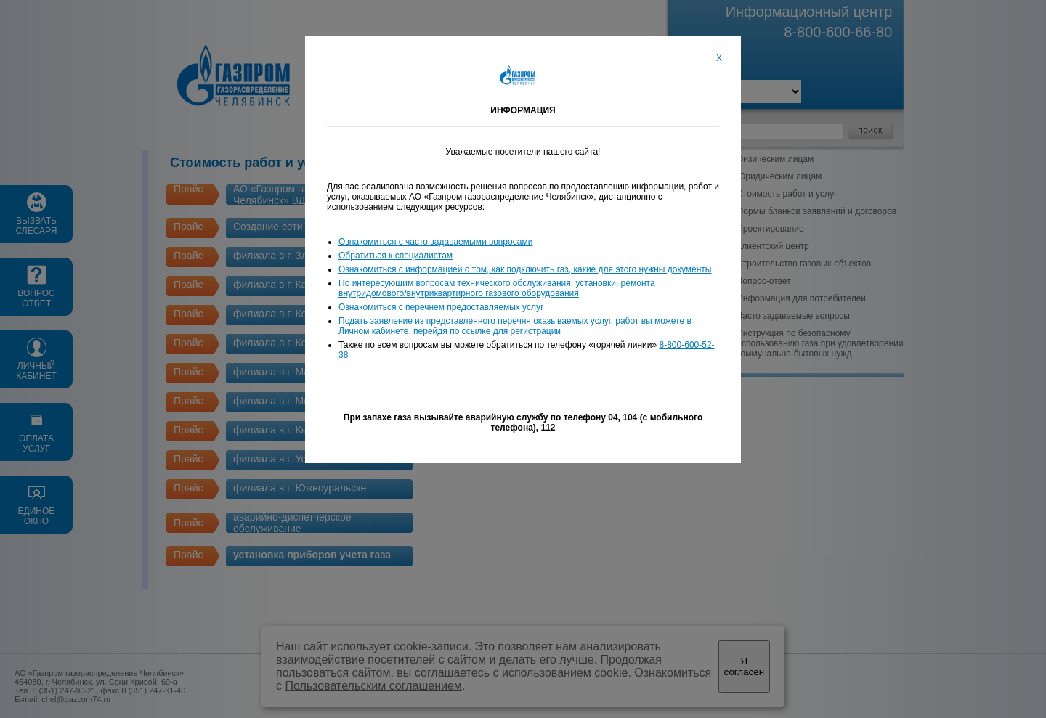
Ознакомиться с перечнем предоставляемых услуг (440, 307)
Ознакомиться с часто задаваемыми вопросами (435, 242)
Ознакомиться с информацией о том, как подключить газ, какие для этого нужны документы (524, 269)
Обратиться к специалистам (395, 255)
